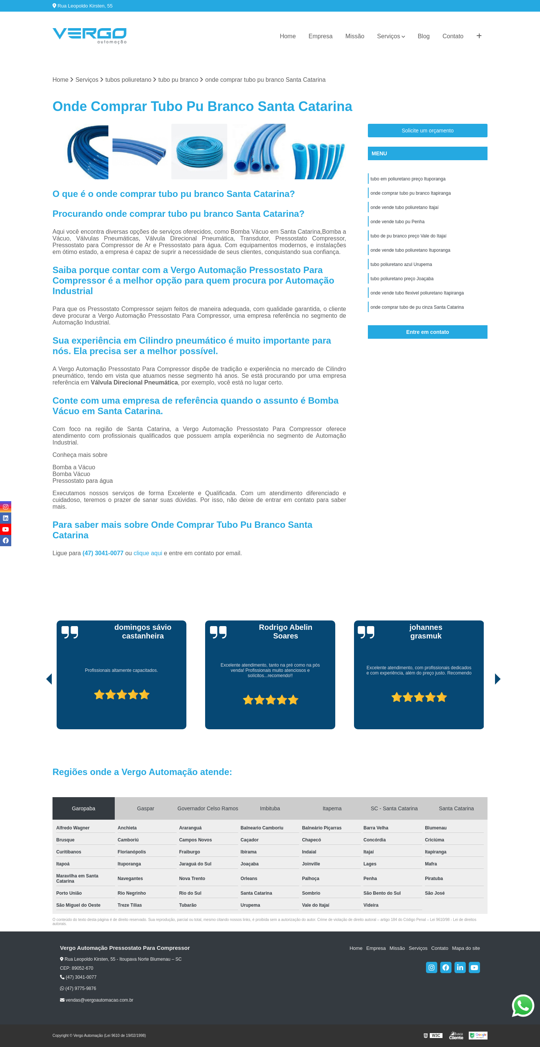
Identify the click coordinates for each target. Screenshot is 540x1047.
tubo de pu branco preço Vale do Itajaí (408, 236)
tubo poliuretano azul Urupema (401, 264)
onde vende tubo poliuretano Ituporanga (410, 250)
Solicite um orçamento (428, 131)
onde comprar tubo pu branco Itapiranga (410, 193)
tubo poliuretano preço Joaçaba (402, 278)
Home (288, 36)
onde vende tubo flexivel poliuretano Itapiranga (417, 293)
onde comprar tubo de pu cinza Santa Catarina (417, 307)
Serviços (388, 36)
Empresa (321, 36)
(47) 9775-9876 (78, 988)
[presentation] (38, 708)
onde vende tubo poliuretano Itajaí (404, 207)
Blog (424, 36)
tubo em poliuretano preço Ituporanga (408, 179)
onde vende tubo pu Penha (397, 221)
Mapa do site (466, 948)
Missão (354, 36)
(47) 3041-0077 (103, 553)
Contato (453, 36)
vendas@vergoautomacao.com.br (97, 1000)
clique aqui (148, 553)
